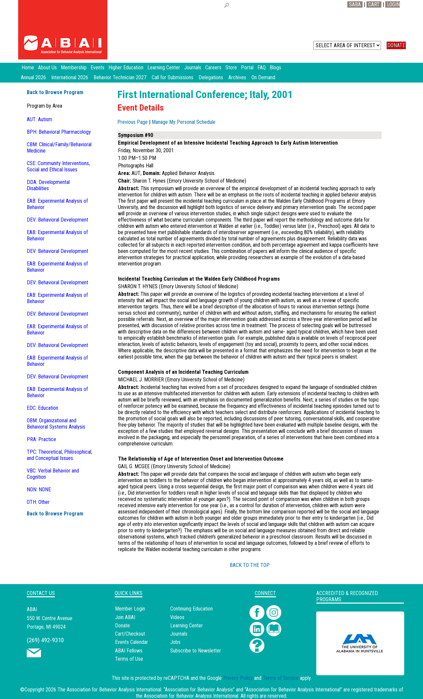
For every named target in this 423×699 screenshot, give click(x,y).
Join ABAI (125, 617)
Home (27, 67)
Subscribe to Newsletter (195, 650)
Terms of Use (129, 659)
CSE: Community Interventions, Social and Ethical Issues (58, 166)
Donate (122, 625)
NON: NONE (39, 489)
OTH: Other (38, 502)
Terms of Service (281, 678)
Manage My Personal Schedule (183, 122)
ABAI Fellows (128, 650)
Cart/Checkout (130, 634)
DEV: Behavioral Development (57, 220)
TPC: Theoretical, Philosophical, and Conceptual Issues (59, 455)
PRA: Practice (41, 439)
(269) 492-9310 (45, 640)
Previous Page (132, 122)
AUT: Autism (39, 119)
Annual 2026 (33, 77)
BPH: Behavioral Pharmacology (59, 132)
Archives (237, 77)
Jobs (175, 642)
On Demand (263, 77)
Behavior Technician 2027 (120, 77)
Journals (178, 634)
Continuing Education (191, 609)
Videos (177, 617)
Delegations (211, 77)
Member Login (130, 609)
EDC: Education (42, 408)
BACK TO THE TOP (250, 565)
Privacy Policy (238, 678)
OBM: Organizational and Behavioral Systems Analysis (56, 423)
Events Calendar (131, 642)
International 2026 (69, 77)
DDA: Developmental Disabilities (48, 185)
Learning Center (186, 625)
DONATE (396, 45)
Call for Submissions (172, 77)
